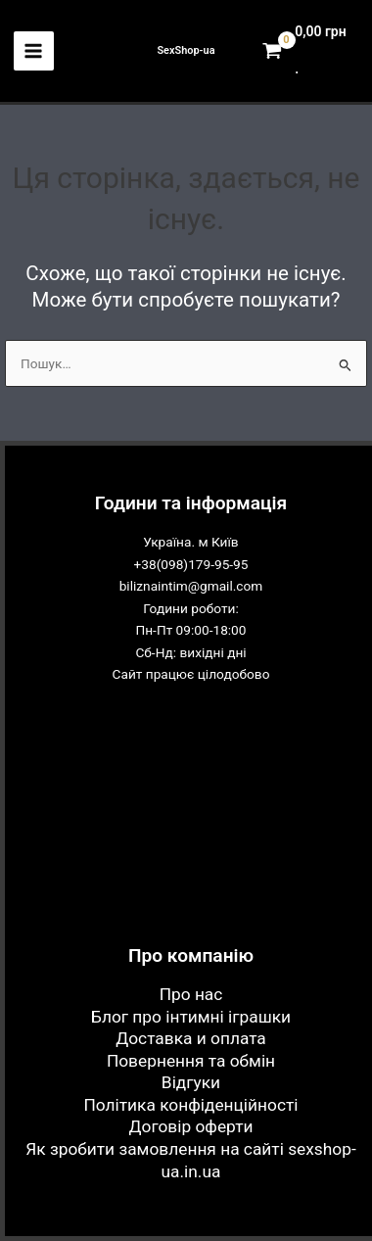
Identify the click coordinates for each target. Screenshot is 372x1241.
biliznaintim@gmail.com (191, 586)
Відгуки (191, 1082)
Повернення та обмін (191, 1061)
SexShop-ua (185, 50)
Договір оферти (191, 1126)
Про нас (191, 994)
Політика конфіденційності (190, 1105)
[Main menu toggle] (34, 51)
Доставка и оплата (191, 1038)
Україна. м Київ (190, 541)
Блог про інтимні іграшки (191, 1016)
